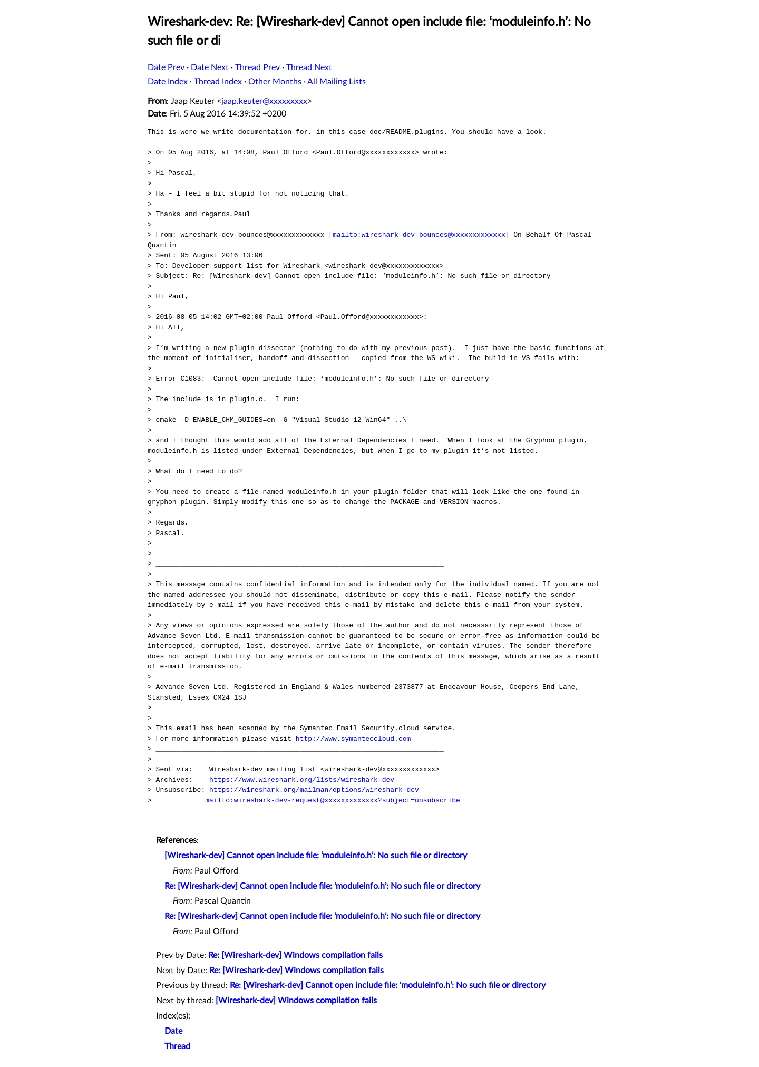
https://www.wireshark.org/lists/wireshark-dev (301, 779)
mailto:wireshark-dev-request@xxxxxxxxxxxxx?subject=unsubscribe (332, 800)
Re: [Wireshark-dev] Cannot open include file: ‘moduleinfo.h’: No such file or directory (322, 886)
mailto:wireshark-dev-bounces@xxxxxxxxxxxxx (419, 234)
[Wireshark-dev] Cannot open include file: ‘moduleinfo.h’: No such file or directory (315, 855)
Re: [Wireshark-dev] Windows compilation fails (295, 955)
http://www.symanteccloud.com (353, 738)
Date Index (168, 81)
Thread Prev (257, 67)
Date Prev (166, 67)
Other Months (274, 81)
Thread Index (218, 81)
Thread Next (309, 67)
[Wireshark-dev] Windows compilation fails (296, 1000)
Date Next (210, 67)
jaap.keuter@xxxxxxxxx (264, 101)
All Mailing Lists (336, 81)
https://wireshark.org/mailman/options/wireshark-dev (314, 789)
